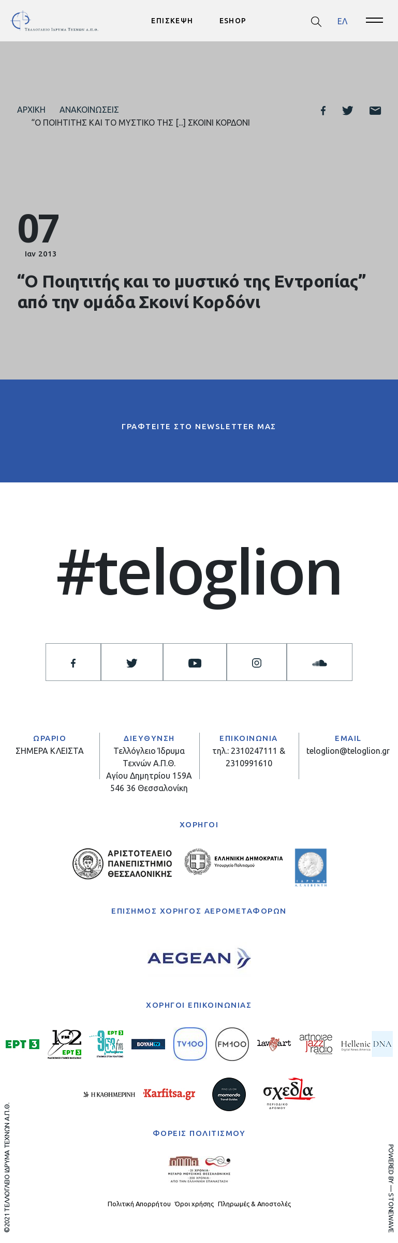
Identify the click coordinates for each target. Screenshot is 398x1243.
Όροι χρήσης (194, 1203)
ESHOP (233, 21)
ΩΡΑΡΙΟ (49, 738)
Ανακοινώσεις (89, 109)
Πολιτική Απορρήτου (139, 1203)
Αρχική (31, 109)
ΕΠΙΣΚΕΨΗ (172, 21)
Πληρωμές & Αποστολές (254, 1203)
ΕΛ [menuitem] (342, 20)
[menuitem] (342, 20)
